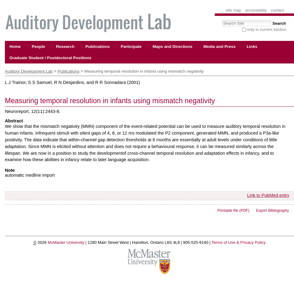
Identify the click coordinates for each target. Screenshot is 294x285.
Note (10, 170)
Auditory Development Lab (29, 71)
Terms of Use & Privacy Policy (238, 242)
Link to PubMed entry (268, 195)
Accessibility (256, 10)
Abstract (14, 120)
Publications (68, 71)
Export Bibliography (272, 210)
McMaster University (66, 242)
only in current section (266, 29)
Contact (277, 10)
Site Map (233, 10)
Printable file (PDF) (234, 210)
